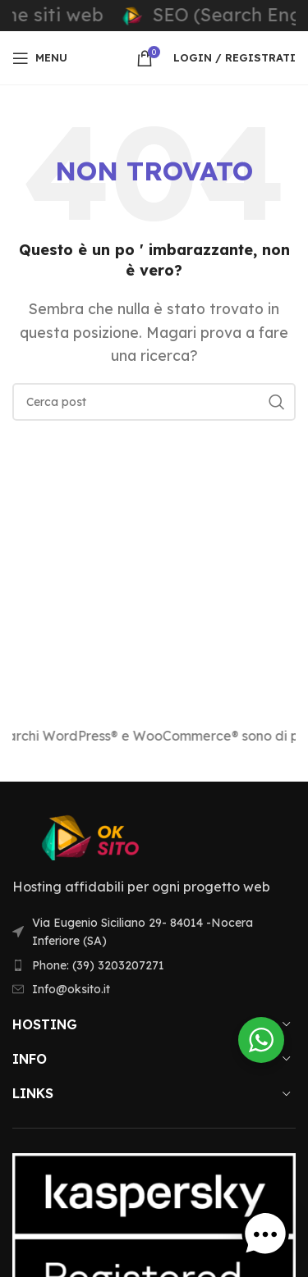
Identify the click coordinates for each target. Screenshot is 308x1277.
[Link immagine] (102, 836)
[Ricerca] (154, 402)
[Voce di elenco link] (154, 965)
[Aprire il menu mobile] (40, 58)
